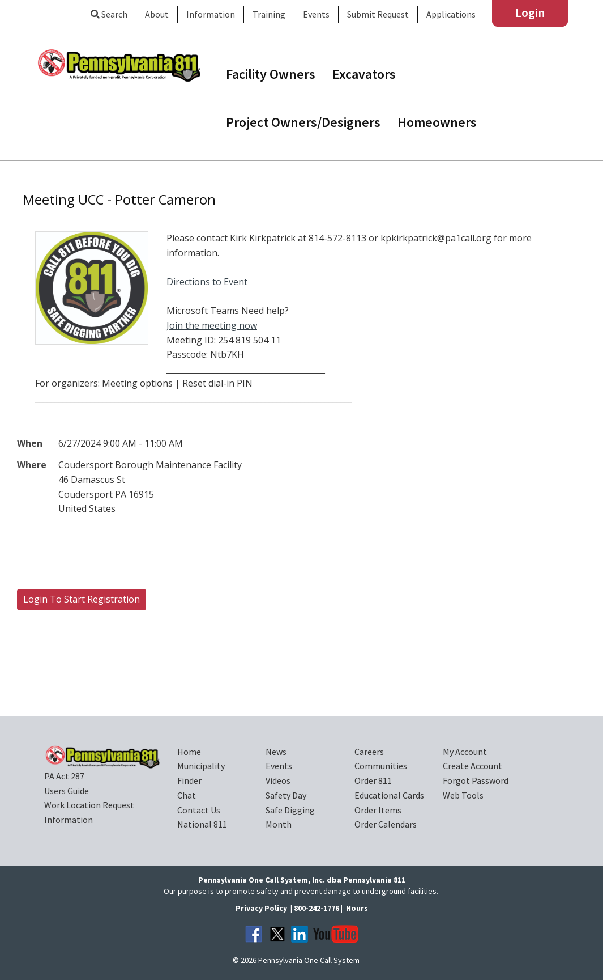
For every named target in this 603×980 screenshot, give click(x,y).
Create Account (472, 765)
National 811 (202, 824)
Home (189, 751)
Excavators (364, 74)
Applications (451, 14)
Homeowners (437, 122)
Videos (278, 780)
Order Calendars (385, 824)
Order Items (377, 810)
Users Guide (66, 790)
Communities (380, 765)
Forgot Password (475, 780)
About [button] (157, 14)
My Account (465, 751)
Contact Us (198, 810)
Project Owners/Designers (303, 122)
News (276, 751)
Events (279, 765)
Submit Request (378, 14)
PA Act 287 (64, 776)
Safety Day (286, 795)
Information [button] (210, 14)
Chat (186, 795)
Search (109, 14)
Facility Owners (270, 74)
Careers (369, 751)
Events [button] (316, 14)
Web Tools (463, 795)
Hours (357, 908)
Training (269, 14)
